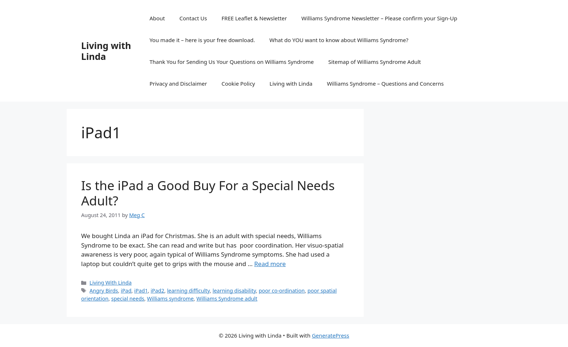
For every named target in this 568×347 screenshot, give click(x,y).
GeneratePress (330, 335)
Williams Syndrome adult (226, 298)
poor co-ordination (282, 290)
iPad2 (157, 290)
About (157, 18)
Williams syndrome (170, 298)
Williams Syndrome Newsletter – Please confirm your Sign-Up (379, 18)
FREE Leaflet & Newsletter (254, 18)
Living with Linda (106, 50)
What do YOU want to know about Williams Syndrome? (339, 40)
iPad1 (141, 290)
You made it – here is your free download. (202, 40)
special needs (127, 298)
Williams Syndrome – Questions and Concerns (385, 83)
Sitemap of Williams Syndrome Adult (374, 61)
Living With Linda (110, 282)
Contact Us (193, 18)
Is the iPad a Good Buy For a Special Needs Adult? (208, 193)
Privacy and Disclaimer (178, 83)
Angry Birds (103, 290)
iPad (126, 290)
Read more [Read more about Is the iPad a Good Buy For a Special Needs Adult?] (270, 264)
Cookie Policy (238, 83)
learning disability (234, 290)
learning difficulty (188, 290)
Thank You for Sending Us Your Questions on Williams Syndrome (232, 61)
